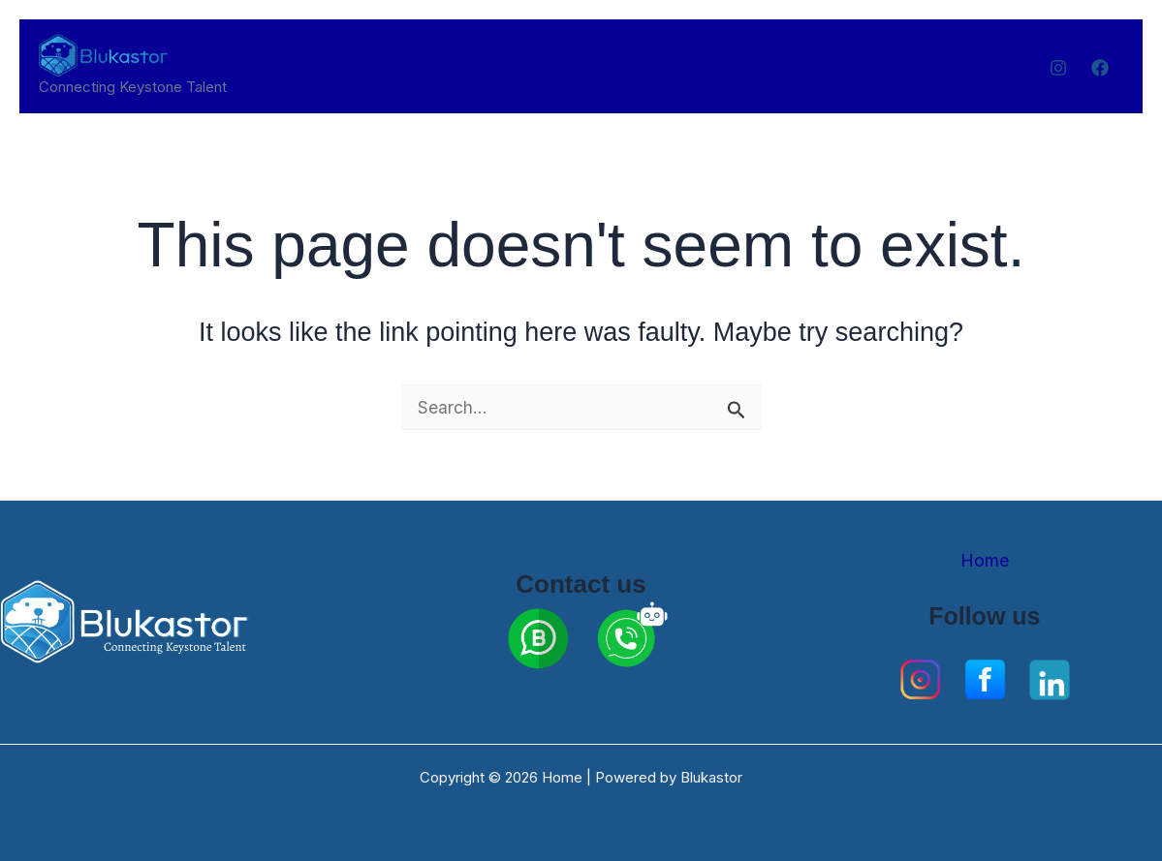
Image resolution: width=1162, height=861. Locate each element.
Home (984, 560)
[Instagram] (1058, 68)
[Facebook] (1100, 68)
